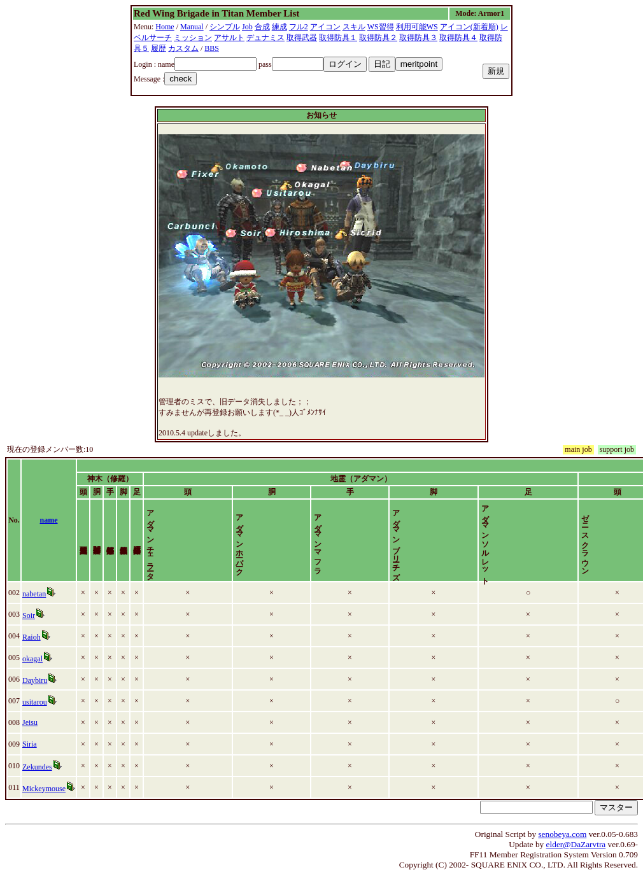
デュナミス (265, 37)
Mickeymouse (44, 799)
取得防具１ (338, 37)
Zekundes (37, 777)
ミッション (193, 37)
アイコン (325, 26)
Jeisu (30, 733)
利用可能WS (417, 26)
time (626, 525)
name (49, 525)
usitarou (34, 712)
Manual (192, 26)
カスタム (183, 48)
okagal (32, 669)
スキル (354, 26)
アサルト (229, 37)
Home (164, 26)
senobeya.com (562, 845)
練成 (279, 26)
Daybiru (34, 691)
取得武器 (301, 37)
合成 (262, 26)
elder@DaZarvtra (576, 855)
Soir (28, 626)
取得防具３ (418, 37)
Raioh (31, 647)
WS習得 (380, 26)
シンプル (224, 26)
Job (247, 26)
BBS (211, 48)
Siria (29, 754)
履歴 (158, 48)
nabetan (34, 604)
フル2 (298, 26)
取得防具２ (378, 37)
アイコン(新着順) (469, 26)
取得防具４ (458, 37)
